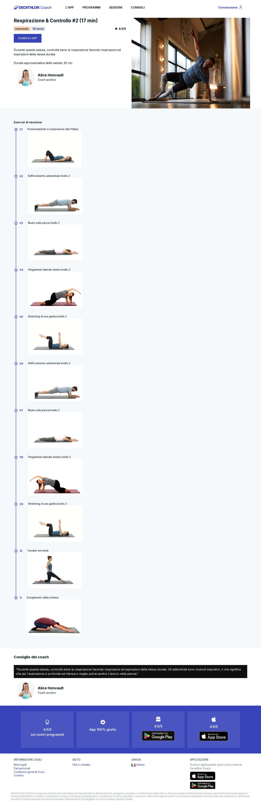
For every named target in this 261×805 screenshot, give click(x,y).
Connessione (230, 8)
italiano (138, 765)
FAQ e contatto (81, 764)
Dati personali (22, 768)
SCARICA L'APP (27, 38)
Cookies (19, 775)
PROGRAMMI (91, 7)
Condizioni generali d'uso (29, 771)
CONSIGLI (138, 7)
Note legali (20, 764)
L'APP (70, 7)
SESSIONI (115, 7)
